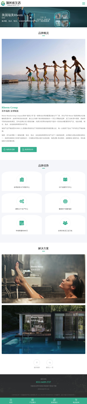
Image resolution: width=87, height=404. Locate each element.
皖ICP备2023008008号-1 (68, 395)
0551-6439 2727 (43, 382)
